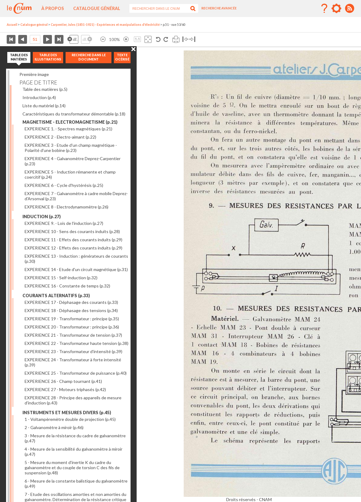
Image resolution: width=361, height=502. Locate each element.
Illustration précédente (72, 39)
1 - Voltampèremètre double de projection (70, 419)
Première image (34, 74)
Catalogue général (96, 8)
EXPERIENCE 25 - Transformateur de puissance (76, 373)
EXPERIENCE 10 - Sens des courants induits (72, 231)
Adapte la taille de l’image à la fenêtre (148, 39)
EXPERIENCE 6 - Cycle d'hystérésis (64, 185)
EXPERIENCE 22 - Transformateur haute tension (76, 343)
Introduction (39, 97)
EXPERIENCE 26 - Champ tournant (63, 381)
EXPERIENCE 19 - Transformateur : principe (72, 318)
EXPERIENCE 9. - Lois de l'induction (64, 223)
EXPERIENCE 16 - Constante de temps (67, 285)
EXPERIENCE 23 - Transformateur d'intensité (73, 351)
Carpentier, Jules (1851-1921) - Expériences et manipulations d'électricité (105, 24)
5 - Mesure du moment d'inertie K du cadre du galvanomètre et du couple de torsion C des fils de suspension (72, 467)
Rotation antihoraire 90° (158, 39)
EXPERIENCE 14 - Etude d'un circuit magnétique (76, 269)
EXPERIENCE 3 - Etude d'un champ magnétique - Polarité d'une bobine (71, 148)
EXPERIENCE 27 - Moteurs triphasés (65, 389)
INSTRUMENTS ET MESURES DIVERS (66, 412)
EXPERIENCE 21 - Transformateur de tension (73, 335)
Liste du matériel (44, 105)
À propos (52, 8)
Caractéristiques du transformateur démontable (73, 113)
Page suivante (47, 39)
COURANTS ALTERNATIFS (56, 295)
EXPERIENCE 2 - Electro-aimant (60, 136)
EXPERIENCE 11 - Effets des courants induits (73, 239)
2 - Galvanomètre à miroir (54, 427)
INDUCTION (41, 216)
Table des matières (44, 89)
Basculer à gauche (185, 39)
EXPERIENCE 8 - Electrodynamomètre (66, 206)
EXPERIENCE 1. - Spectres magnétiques (68, 128)
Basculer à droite (192, 39)
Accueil (12, 24)
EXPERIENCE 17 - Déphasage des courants (71, 302)
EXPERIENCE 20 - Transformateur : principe (72, 326)
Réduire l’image (103, 39)
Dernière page (59, 39)
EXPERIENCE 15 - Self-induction (61, 277)
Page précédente (22, 39)
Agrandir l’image (126, 39)
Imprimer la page (175, 39)
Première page (11, 39)
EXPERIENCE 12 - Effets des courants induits (73, 247)
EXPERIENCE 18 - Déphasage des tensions (71, 310)
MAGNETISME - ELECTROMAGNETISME (69, 122)
